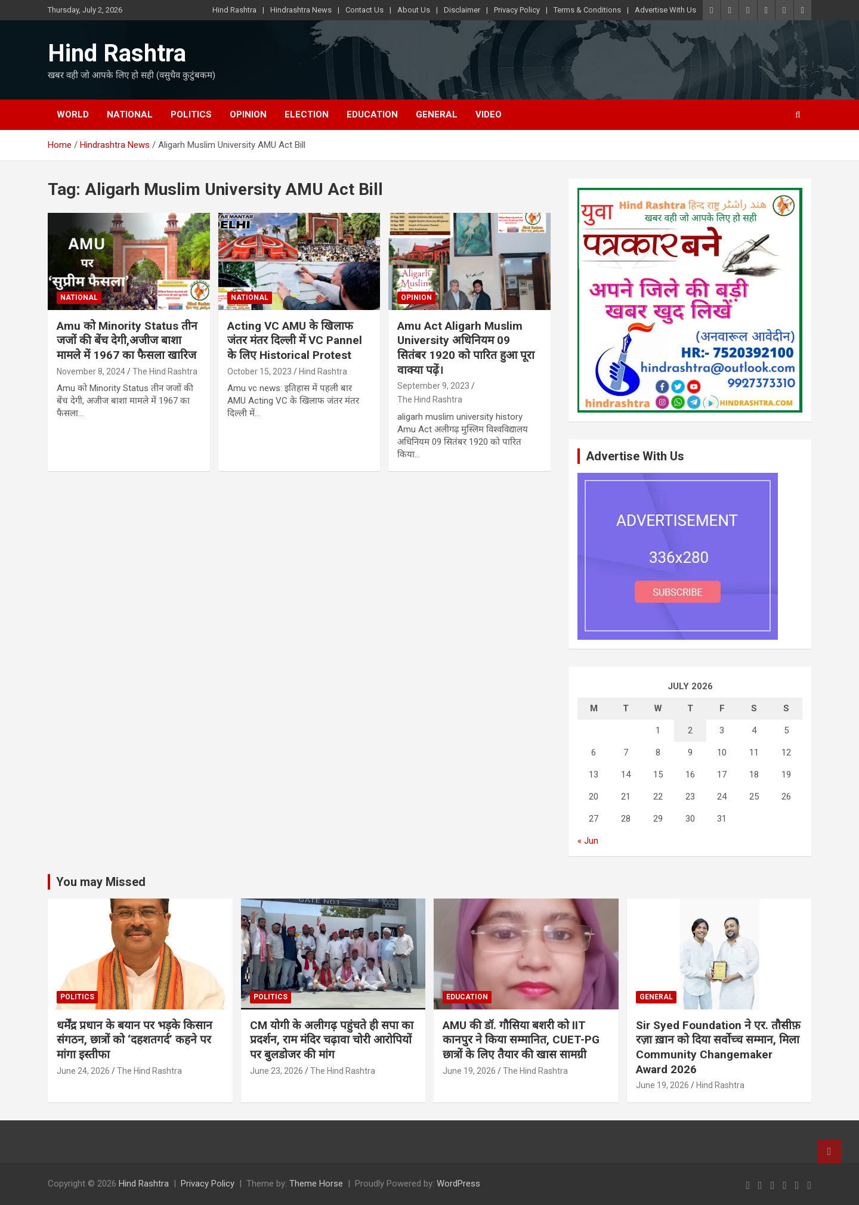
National (130, 114)
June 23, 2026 (276, 1071)
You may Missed (101, 882)
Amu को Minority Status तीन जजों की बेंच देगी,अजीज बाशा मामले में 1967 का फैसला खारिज (127, 340)
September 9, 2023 (433, 386)
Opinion (248, 114)
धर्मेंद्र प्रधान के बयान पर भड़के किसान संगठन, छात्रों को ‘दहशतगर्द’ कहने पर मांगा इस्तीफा (134, 1039)
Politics (191, 114)
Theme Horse (316, 1183)
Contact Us (364, 9)
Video (488, 114)
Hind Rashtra (234, 9)
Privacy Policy (517, 9)
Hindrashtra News (301, 9)
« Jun (587, 840)
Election (307, 114)
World (73, 114)
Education (372, 114)
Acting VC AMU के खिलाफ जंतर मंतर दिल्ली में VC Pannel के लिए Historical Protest (294, 340)
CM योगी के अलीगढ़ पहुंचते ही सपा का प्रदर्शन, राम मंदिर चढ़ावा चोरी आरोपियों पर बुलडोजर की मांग (331, 1039)
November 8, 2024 (91, 371)
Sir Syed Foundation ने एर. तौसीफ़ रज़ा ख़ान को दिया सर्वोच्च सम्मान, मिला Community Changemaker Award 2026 (718, 1047)
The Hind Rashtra (164, 371)
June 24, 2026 (83, 1071)
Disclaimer (462, 9)
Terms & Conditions (587, 9)
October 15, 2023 (259, 371)
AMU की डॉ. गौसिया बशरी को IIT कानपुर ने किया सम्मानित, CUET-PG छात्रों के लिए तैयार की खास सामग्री (521, 1039)
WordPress (458, 1183)
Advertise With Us (665, 9)
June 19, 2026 (469, 1071)
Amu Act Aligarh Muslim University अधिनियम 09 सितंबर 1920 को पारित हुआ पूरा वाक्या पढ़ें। (465, 348)
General (437, 114)
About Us (413, 9)
